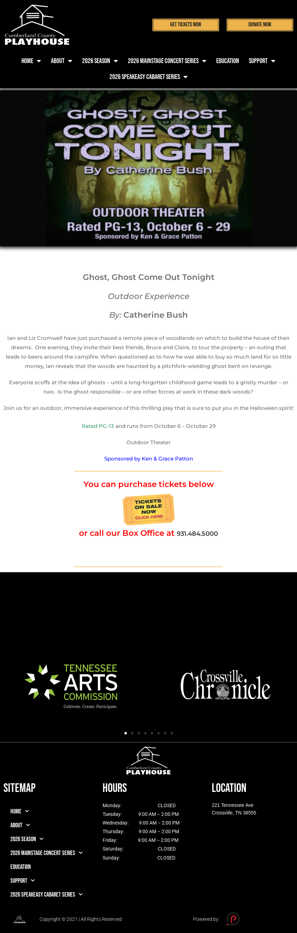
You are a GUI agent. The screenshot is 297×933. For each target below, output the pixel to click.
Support (262, 61)
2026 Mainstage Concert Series (167, 61)
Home (31, 61)
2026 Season (100, 61)
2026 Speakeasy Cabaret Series (149, 77)
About (61, 61)
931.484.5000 (197, 533)
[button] (125, 733)
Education (227, 61)
